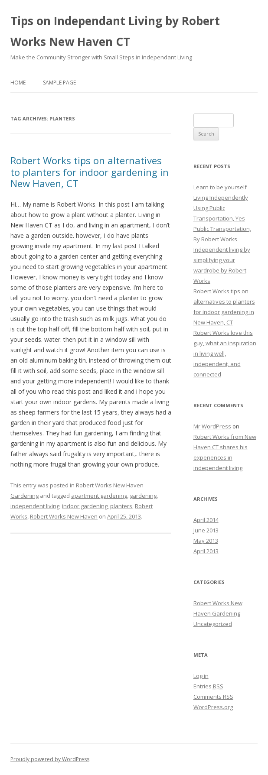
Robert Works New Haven (64, 516)
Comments (213, 696)
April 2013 (206, 551)
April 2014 (206, 520)
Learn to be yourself (220, 187)
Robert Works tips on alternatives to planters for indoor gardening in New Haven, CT (89, 172)
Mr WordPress (212, 426)
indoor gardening (85, 506)
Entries (208, 686)
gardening (143, 495)
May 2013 (205, 541)
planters (121, 506)
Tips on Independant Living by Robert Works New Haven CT (115, 31)
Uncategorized (212, 624)
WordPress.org (213, 707)
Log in (201, 676)
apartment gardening (99, 495)
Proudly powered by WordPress (49, 759)
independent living (34, 506)
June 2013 (206, 530)
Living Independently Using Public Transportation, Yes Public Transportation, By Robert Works (222, 218)
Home (18, 82)
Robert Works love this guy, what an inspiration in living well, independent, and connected (224, 353)
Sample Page (59, 82)
